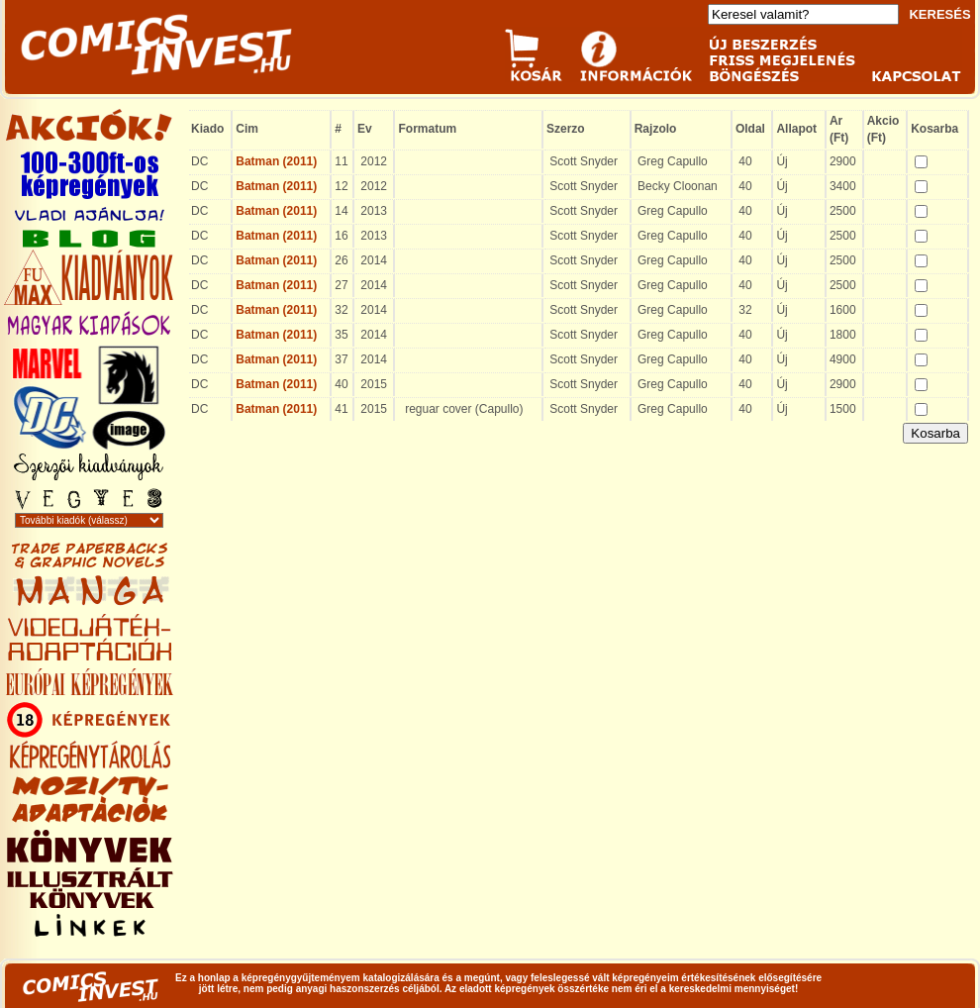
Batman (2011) (276, 161)
